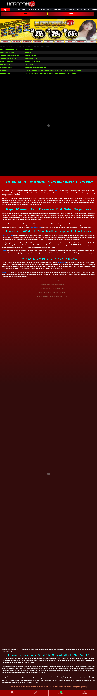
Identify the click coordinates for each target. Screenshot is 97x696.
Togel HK (57, 190)
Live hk (4, 250)
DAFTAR (24, 14)
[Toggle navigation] (3, 4)
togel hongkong (36, 227)
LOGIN (71, 14)
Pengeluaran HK (7, 235)
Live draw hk (6, 272)
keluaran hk (62, 262)
